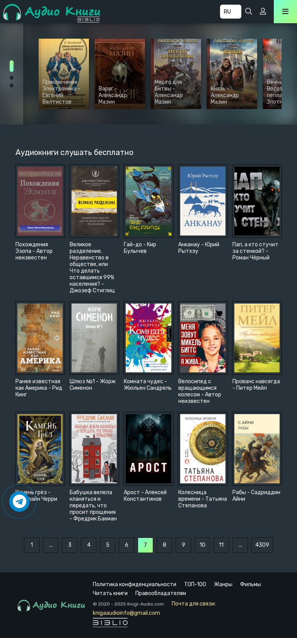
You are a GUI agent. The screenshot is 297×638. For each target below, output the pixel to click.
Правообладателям (160, 593)
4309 (262, 545)
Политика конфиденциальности (134, 584)
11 (221, 545)
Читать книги (110, 593)
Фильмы (250, 584)
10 (202, 545)
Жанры (223, 584)
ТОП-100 (195, 584)
